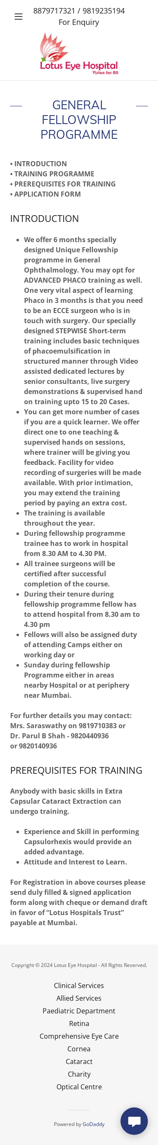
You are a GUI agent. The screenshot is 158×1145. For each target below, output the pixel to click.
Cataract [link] (79, 1061)
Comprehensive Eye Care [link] (79, 1036)
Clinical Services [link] (79, 985)
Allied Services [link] (79, 998)
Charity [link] (79, 1074)
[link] (79, 53)
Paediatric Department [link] (79, 1010)
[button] (20, 16)
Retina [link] (79, 1023)
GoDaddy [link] (93, 1124)
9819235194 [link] (104, 10)
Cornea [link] (79, 1048)
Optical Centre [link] (79, 1086)
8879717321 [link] (54, 10)
